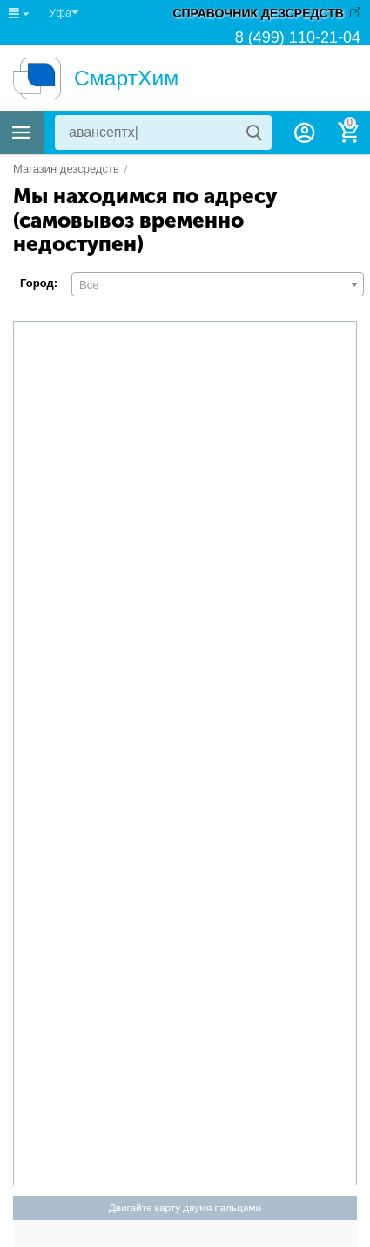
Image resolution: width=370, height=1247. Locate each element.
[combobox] (217, 284)
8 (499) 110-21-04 (297, 37)
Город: (38, 283)
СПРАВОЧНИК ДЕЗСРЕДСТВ (258, 13)
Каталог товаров (22, 132)
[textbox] (217, 285)
